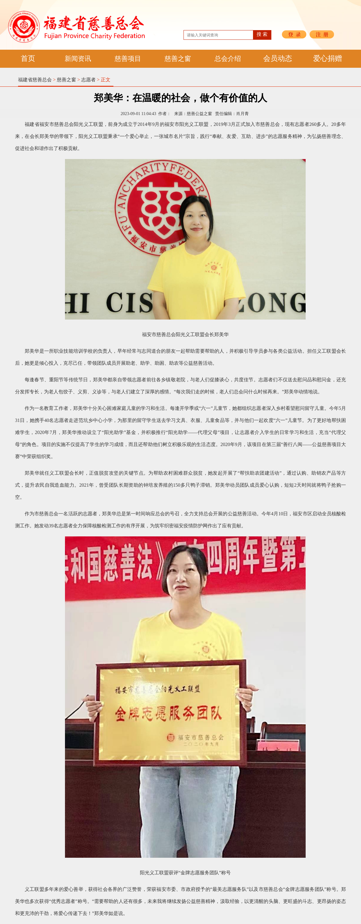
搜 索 (262, 34)
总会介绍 (227, 58)
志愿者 (88, 79)
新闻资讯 (78, 58)
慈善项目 (128, 58)
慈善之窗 (178, 58)
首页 (28, 58)
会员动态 (277, 58)
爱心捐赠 (327, 58)
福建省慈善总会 (35, 79)
